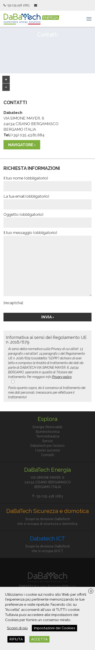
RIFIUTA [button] (16, 639)
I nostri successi (47, 450)
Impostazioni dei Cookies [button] (54, 628)
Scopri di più (17, 628)
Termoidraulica (47, 436)
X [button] (91, 591)
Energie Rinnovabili (47, 427)
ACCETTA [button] (39, 639)
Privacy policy (62, 377)
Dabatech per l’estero (47, 445)
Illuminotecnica (47, 431)
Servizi (47, 441)
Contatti (47, 455)
